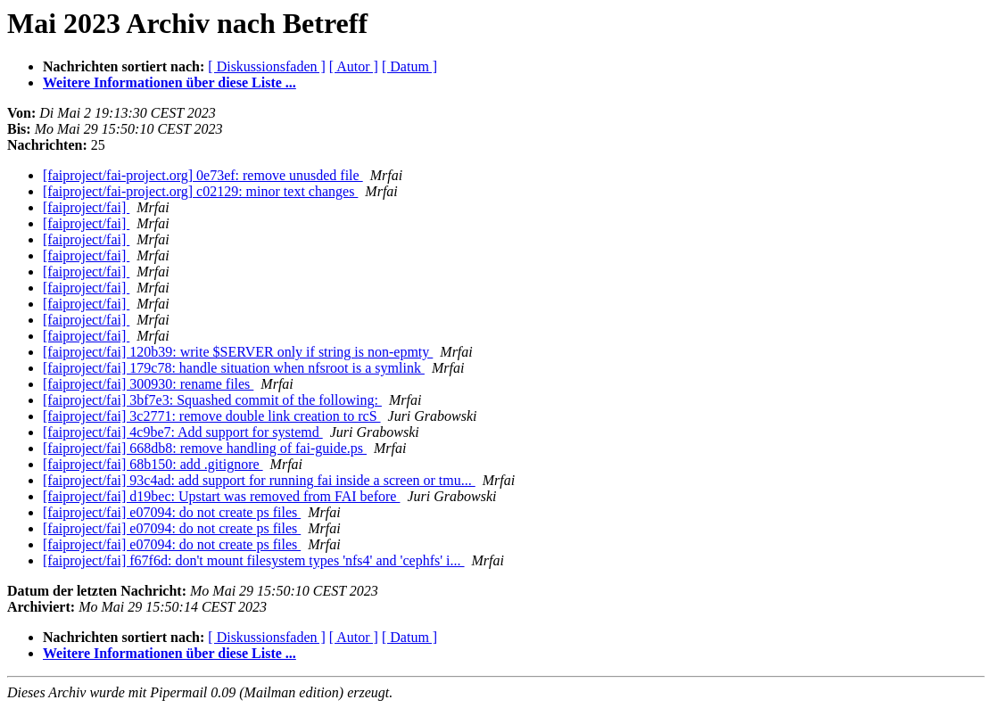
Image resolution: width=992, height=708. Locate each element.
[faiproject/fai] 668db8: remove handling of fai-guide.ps (205, 448)
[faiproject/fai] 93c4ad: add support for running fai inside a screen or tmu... (259, 480)
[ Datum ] (409, 66)
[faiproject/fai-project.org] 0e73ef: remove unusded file (203, 175)
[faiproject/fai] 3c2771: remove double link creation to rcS (212, 416)
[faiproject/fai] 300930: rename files (148, 383)
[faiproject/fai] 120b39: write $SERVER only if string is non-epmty (238, 351)
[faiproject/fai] (86, 207)
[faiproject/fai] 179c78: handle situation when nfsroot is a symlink (234, 367)
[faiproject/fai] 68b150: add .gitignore (153, 464)
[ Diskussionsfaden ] (267, 66)
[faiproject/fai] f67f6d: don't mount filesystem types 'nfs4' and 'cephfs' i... (254, 560)
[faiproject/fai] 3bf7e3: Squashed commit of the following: (212, 400)
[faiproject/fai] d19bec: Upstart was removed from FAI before (221, 496)
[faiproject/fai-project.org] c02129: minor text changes (200, 191)
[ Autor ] (353, 66)
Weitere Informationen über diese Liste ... (169, 82)
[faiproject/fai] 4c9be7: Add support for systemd (183, 432)
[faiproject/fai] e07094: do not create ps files (172, 512)
